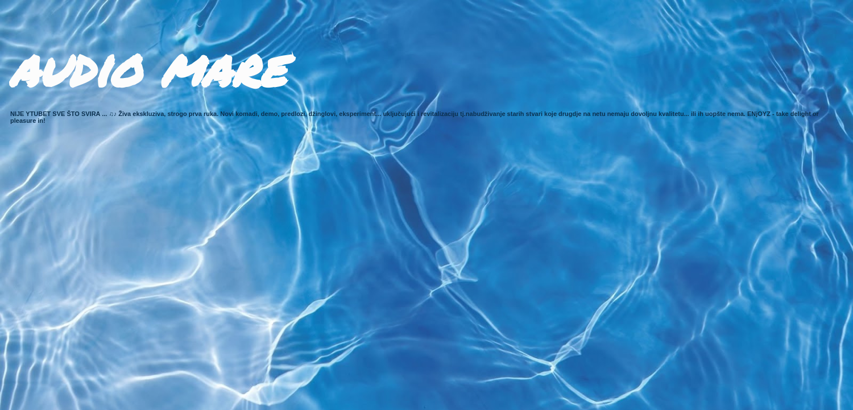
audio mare (147, 66)
